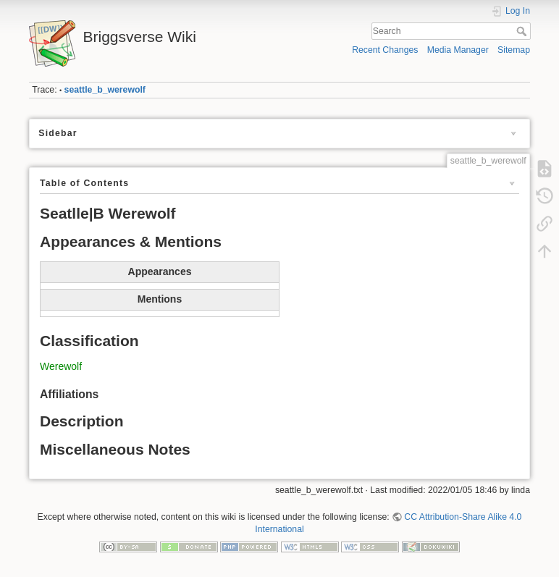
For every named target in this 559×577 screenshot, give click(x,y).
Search (523, 31)
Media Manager (458, 50)
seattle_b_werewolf (105, 90)
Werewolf (61, 366)
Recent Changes (385, 50)
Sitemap (513, 50)
